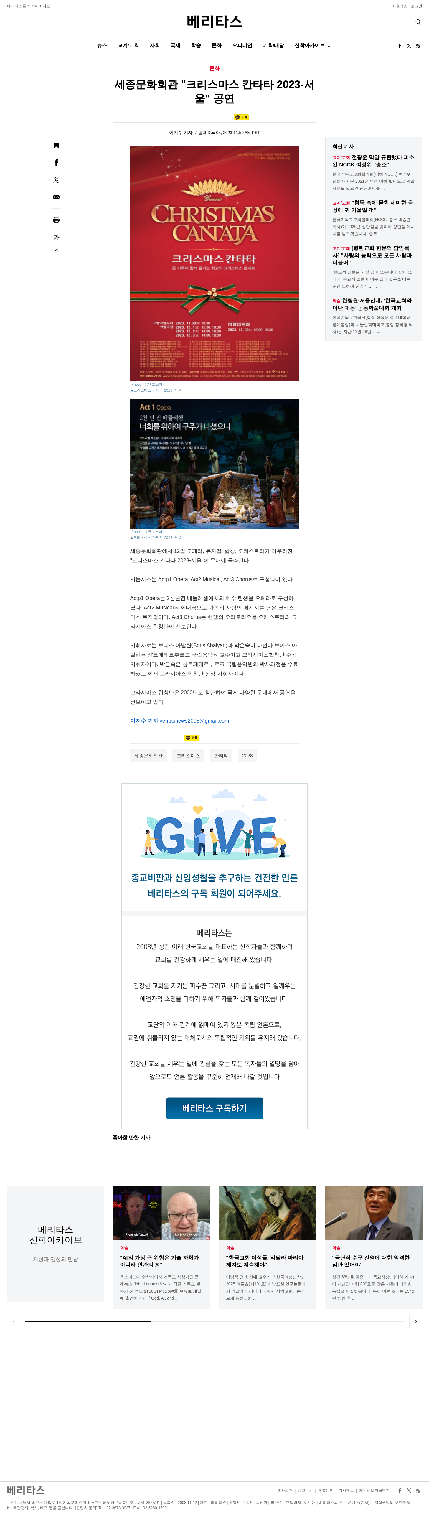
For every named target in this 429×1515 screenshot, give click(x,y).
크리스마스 (188, 755)
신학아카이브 (310, 45)
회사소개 (285, 1490)
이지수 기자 (181, 132)
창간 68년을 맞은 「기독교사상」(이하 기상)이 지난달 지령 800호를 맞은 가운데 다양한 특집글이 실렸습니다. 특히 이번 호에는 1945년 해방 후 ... (373, 1287)
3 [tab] (341, 1321)
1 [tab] (88, 1321)
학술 (196, 45)
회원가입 (399, 6)
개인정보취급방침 (374, 1490)
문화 (217, 45)
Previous (13, 1321)
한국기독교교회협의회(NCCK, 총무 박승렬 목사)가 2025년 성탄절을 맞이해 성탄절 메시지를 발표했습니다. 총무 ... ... (373, 226)
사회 (155, 45)
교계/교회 (128, 45)
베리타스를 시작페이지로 (28, 6)
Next (415, 1321)
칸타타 (221, 755)
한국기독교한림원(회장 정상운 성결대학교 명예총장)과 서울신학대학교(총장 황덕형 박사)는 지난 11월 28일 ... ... (372, 324)
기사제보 (346, 1490)
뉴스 (102, 45)
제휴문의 (326, 1490)
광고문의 (305, 1490)
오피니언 (242, 45)
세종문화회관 (148, 755)
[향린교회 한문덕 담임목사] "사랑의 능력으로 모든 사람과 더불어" (372, 255)
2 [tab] (214, 1321)
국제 (175, 45)
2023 (247, 755)
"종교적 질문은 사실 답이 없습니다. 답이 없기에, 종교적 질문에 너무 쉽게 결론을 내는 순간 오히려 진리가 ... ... (372, 279)
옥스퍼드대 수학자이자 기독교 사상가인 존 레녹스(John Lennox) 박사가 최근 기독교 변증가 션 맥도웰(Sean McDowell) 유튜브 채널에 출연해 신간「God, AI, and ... (160, 1287)
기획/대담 (273, 45)
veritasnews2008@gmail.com (194, 721)
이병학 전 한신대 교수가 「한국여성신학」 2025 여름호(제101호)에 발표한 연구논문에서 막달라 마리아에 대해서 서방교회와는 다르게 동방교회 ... (266, 1287)
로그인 (416, 6)
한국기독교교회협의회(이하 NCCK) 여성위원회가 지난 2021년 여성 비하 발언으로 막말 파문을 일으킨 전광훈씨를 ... (373, 181)
